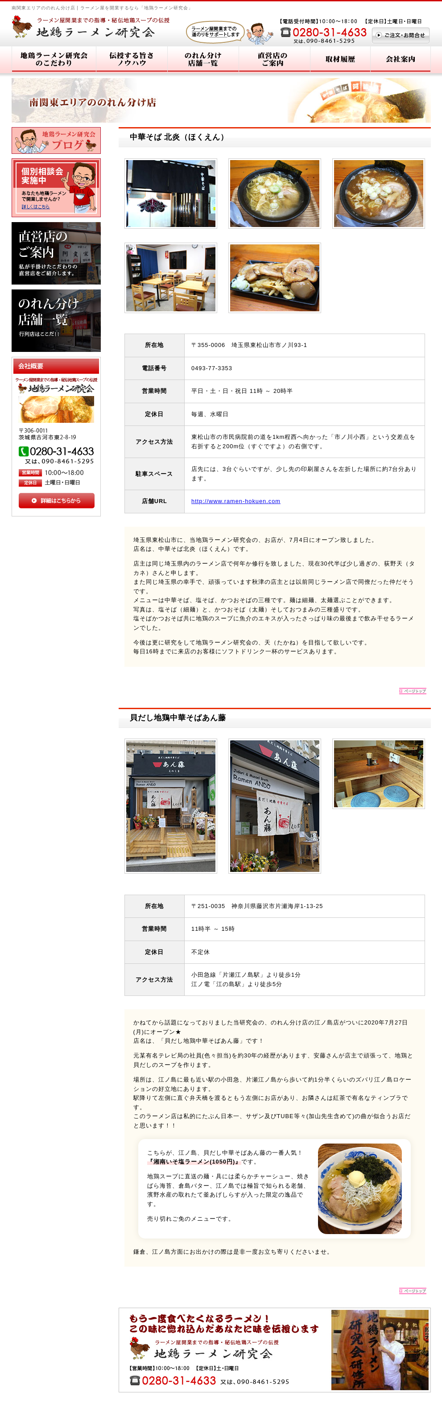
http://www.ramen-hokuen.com (236, 501)
